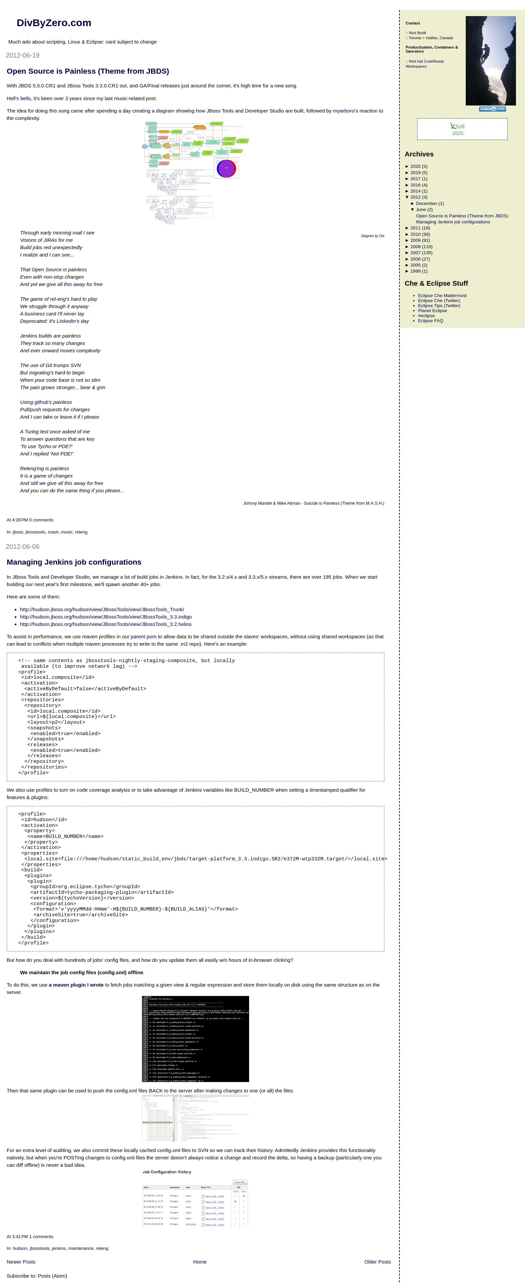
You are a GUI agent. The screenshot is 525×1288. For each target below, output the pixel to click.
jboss (18, 531)
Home (200, 1262)
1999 (415, 271)
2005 (415, 265)
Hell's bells (19, 98)
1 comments (41, 1236)
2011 (415, 227)
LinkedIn (66, 321)
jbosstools (36, 531)
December (426, 203)
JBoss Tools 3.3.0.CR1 (92, 85)
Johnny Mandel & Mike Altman (272, 503)
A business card (38, 313)
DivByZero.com (54, 22)
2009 (415, 240)
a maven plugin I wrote (76, 985)
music (67, 531)
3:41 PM (20, 1236)
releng (81, 531)
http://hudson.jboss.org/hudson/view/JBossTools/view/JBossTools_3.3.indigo (106, 617)
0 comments (41, 519)
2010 (415, 234)
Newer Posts (21, 1262)
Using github (34, 402)
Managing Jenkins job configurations (74, 562)
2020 (415, 166)
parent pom (144, 636)
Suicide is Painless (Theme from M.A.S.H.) (344, 503)
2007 (415, 252)
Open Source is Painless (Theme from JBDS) (88, 71)
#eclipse (426, 315)
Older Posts (377, 1262)
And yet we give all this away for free (61, 284)
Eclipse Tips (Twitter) (439, 305)
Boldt (422, 33)
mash (53, 531)
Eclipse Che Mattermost (442, 295)
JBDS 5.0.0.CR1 (37, 85)
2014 (415, 191)
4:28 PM (20, 519)
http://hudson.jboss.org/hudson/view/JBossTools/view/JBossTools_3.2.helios (106, 624)
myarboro (344, 111)
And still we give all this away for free (61, 483)
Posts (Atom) (52, 1276)
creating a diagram (153, 111)
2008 (415, 246)
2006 (415, 259)
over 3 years (68, 98)
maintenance (81, 1248)
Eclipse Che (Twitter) (439, 300)
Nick (412, 33)
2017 (415, 178)
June (421, 209)
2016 (415, 185)
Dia (381, 236)
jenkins (59, 1248)
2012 (415, 197)
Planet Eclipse (432, 310)
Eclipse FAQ (430, 320)
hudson (20, 1248)
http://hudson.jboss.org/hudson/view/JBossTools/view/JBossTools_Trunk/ (102, 609)
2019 (415, 172)
